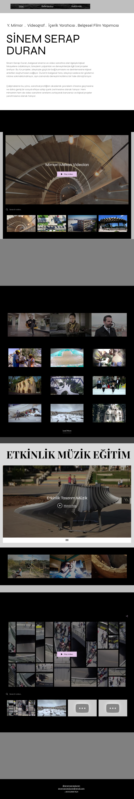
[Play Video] (28, 324)
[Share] (126, 616)
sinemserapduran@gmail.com (71, 789)
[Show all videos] (67, 540)
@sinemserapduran (71, 786)
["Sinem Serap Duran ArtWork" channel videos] (67, 708)
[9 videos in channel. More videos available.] (67, 385)
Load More (67, 430)
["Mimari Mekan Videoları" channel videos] (67, 225)
